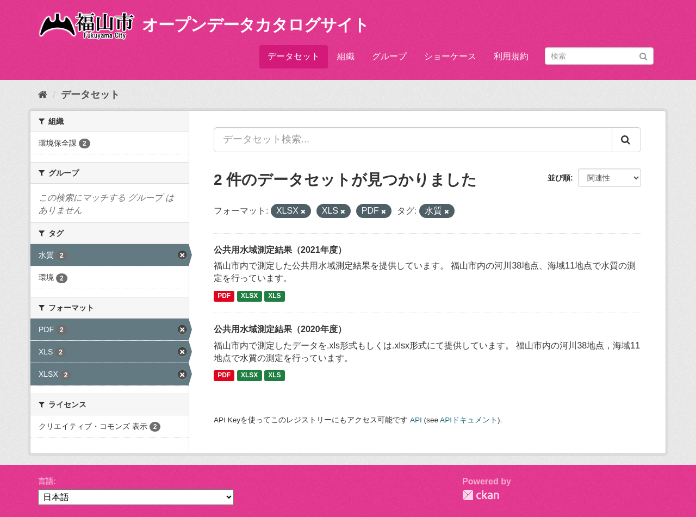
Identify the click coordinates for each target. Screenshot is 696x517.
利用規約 (511, 56)
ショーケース (450, 56)
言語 (45, 481)
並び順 (559, 177)
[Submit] (643, 55)
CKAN (480, 495)
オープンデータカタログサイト (255, 25)
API (416, 420)
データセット (294, 56)
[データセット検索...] (413, 139)
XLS (274, 296)
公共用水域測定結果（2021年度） (280, 249)
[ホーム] (42, 94)
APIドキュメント (469, 420)
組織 (346, 56)
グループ (389, 56)
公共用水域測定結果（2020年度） (280, 329)
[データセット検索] (599, 56)
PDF (224, 296)
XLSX (249, 296)
